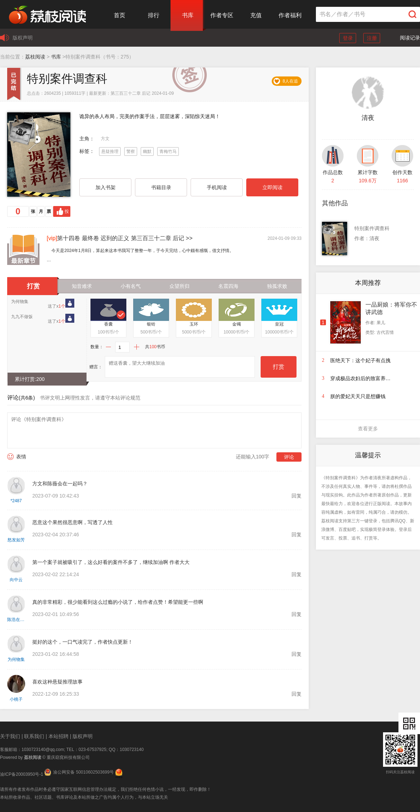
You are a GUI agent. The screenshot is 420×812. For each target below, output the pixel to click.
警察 (130, 151)
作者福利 (290, 15)
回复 (296, 496)
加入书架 (105, 187)
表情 (21, 456)
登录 (348, 38)
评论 (289, 457)
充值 (256, 15)
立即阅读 (272, 187)
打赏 (278, 367)
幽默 (147, 151)
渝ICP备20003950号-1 (21, 774)
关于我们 (10, 736)
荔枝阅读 (35, 57)
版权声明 (23, 38)
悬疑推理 (109, 151)
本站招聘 (58, 736)
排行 (153, 15)
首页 (119, 15)
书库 (187, 15)
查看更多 (368, 428)
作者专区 (221, 15)
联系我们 (34, 736)
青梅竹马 (168, 151)
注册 (372, 38)
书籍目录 (161, 187)
